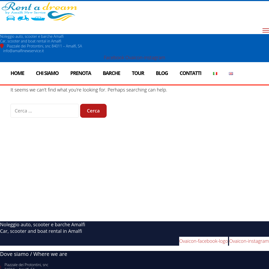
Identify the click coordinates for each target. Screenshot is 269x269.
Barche (111, 73)
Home (17, 73)
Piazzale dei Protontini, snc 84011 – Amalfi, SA (44, 46)
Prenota (80, 73)
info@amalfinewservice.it (23, 50)
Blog (162, 73)
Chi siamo (47, 73)
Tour (138, 73)
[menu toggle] (265, 30)
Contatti (190, 73)
